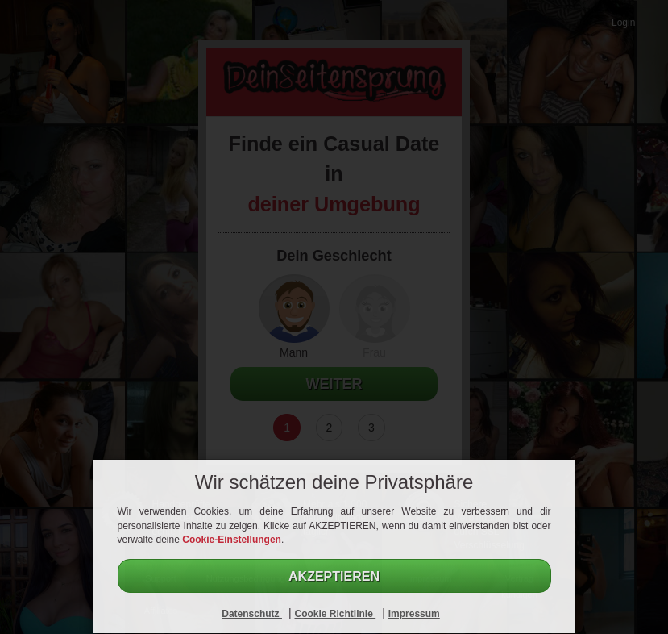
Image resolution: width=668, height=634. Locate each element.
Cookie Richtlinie (334, 613)
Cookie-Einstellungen (231, 539)
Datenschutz (252, 613)
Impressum (414, 613)
